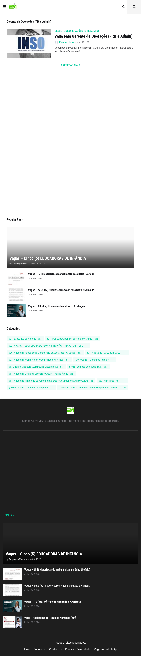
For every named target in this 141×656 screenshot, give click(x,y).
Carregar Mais (70, 65)
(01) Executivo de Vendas (25, 338)
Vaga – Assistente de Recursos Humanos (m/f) (50, 618)
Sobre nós (39, 649)
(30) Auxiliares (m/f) (112, 380)
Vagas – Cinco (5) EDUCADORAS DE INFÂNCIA (47, 258)
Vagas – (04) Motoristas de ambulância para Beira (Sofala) (61, 274)
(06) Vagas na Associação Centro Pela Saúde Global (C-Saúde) (45, 352)
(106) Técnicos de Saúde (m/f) (88, 366)
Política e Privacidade (77, 649)
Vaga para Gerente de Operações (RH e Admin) (93, 36)
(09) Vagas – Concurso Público (94, 359)
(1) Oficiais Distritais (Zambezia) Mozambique (36, 366)
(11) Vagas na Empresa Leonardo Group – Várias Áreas (41, 373)
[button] (4, 7)
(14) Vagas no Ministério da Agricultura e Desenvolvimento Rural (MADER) (51, 380)
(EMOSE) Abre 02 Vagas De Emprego (31, 387)
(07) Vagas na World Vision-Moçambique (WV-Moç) (39, 359)
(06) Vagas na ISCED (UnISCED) (106, 352)
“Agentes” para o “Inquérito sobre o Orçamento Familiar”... (92, 387)
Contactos (55, 649)
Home (26, 649)
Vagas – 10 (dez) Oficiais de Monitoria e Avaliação (56, 306)
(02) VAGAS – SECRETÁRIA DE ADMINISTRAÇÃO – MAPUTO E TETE (48, 345)
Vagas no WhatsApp (106, 649)
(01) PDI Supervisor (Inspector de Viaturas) (72, 338)
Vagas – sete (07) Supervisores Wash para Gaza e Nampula (61, 290)
